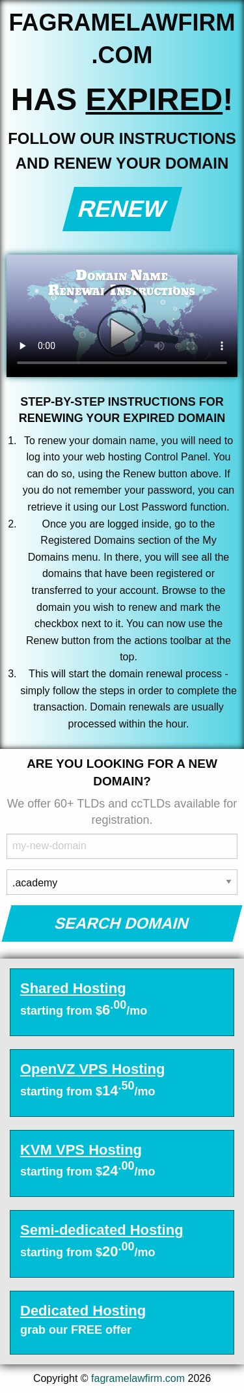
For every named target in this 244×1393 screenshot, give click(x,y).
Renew (122, 208)
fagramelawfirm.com (138, 1378)
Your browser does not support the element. (122, 316)
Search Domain (122, 923)
